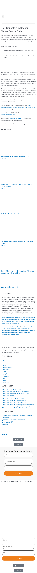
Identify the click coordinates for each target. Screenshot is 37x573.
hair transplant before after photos (16, 118)
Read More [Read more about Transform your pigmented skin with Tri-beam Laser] (3, 245)
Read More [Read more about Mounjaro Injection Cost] (3, 289)
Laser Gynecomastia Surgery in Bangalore (16, 328)
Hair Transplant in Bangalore (17, 107)
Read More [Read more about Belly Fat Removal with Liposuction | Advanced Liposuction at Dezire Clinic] (3, 275)
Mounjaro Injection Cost (9, 287)
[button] (3, 16)
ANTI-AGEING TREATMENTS (11, 214)
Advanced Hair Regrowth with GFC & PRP (15, 157)
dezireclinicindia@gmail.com (8, 114)
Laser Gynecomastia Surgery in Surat (17, 332)
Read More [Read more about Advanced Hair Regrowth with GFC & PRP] (3, 158)
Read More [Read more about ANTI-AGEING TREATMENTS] (3, 215)
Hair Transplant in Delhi (30, 107)
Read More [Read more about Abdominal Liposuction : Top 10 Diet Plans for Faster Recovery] (3, 188)
